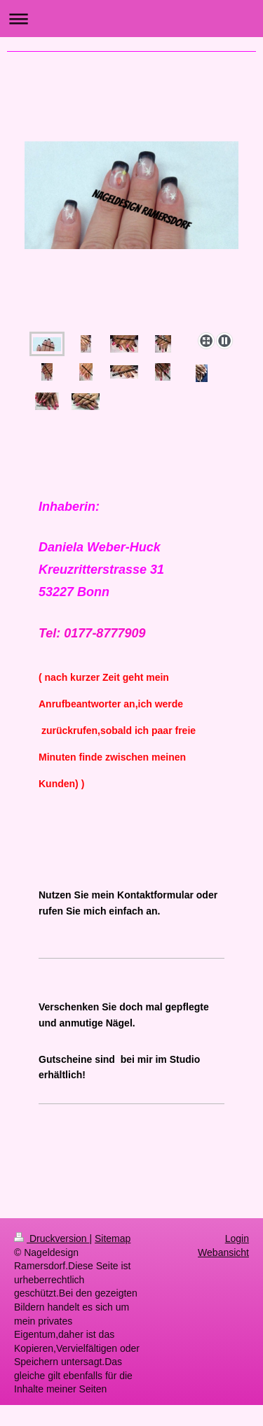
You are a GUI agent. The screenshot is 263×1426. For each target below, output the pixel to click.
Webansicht (223, 1252)
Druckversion (51, 1238)
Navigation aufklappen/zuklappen (131, 18)
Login (237, 1238)
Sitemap (112, 1238)
